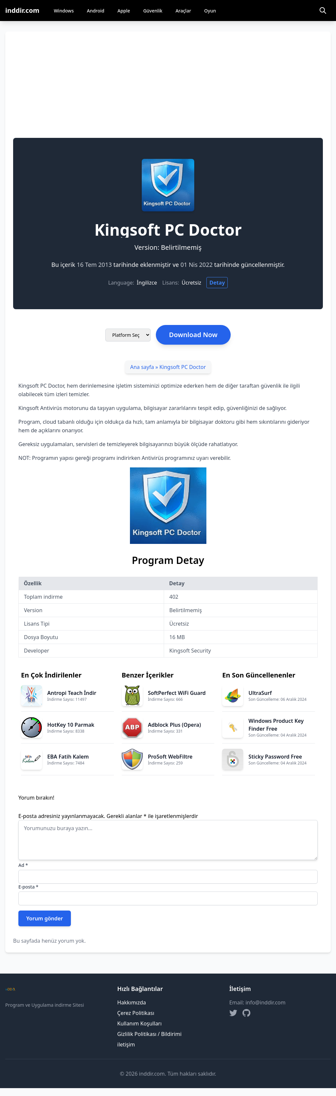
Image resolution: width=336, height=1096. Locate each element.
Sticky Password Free (275, 756)
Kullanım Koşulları (139, 1023)
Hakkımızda (131, 1002)
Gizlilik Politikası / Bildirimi (149, 1034)
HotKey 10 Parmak (70, 724)
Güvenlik (152, 11)
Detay (217, 282)
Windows (64, 11)
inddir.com (22, 10)
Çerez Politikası (135, 1013)
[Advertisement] (168, 89)
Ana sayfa (142, 367)
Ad (23, 865)
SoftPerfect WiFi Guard (177, 693)
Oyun (210, 11)
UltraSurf (260, 693)
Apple (123, 11)
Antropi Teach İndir (71, 693)
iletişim (126, 1044)
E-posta (28, 887)
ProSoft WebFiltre (170, 756)
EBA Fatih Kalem (68, 756)
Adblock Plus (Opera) (174, 724)
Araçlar (183, 11)
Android (95, 11)
